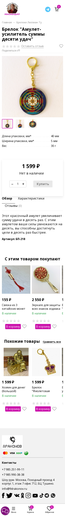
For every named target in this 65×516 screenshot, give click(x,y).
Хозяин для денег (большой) (13, 389)
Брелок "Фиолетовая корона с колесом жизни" (44, 392)
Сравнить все (52, 341)
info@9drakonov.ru (14, 489)
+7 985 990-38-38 (13, 475)
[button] (5, 510)
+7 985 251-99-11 (13, 469)
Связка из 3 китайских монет (13, 307)
